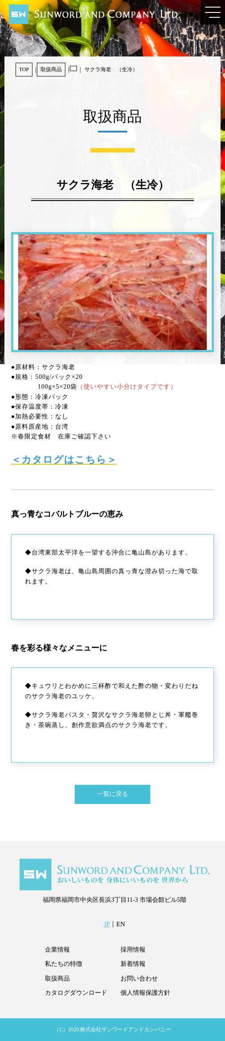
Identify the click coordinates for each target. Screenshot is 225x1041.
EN (120, 924)
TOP (24, 69)
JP (107, 924)
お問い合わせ (139, 978)
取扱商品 (51, 69)
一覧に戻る (112, 794)
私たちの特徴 (63, 964)
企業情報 (57, 949)
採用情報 (133, 949)
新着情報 (133, 964)
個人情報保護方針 (145, 992)
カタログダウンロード (76, 992)
